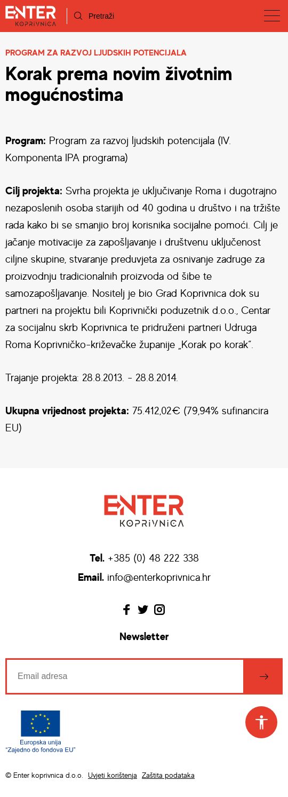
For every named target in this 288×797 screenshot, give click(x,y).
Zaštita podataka (168, 774)
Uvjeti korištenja (112, 774)
